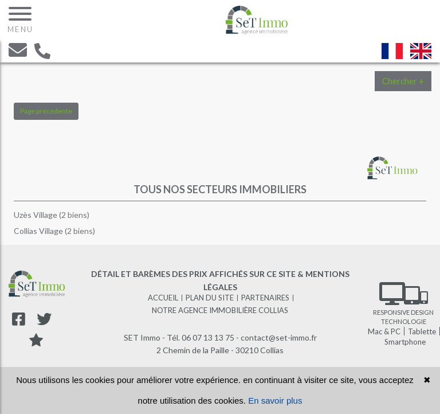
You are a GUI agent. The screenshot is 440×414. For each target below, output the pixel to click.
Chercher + (403, 81)
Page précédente (46, 111)
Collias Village (39, 231)
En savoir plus (275, 400)
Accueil (163, 297)
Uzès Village (36, 215)
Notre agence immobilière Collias (220, 310)
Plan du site (210, 297)
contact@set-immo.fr (279, 337)
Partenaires (265, 297)
